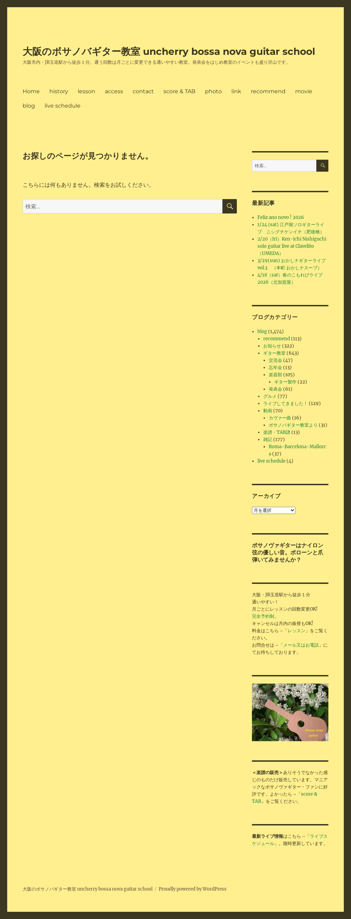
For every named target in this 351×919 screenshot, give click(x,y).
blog (29, 105)
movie (303, 91)
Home (31, 91)
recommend (268, 91)
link (236, 91)
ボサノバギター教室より (293, 425)
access (114, 91)
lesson (86, 91)
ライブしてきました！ (285, 403)
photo (213, 91)
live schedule (63, 105)
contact (143, 91)
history (58, 91)
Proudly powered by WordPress (193, 889)
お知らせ (272, 346)
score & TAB (179, 91)
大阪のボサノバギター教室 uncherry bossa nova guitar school (169, 51)
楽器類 (275, 375)
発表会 (275, 389)
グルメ (270, 396)
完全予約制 (263, 616)
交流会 (275, 360)
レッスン (296, 631)
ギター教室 (274, 353)
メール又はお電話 (301, 645)
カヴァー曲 (280, 418)
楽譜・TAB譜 (276, 432)
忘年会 (275, 367)
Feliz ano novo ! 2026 (280, 217)
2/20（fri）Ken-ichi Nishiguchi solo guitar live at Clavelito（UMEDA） (291, 246)
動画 (267, 411)
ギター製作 (285, 382)
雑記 (267, 439)
